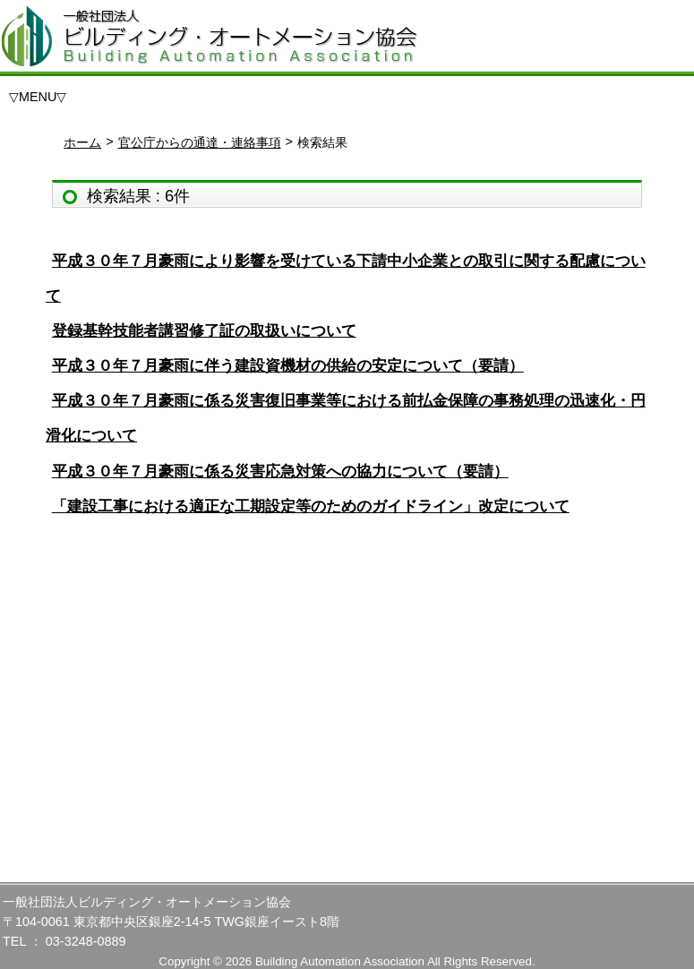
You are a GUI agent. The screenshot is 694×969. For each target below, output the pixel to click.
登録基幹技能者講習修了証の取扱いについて (204, 330)
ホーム (82, 142)
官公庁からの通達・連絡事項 (199, 142)
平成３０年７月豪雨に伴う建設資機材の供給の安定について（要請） (288, 365)
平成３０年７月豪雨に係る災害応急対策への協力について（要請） (280, 471)
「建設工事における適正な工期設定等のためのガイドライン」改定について (311, 506)
